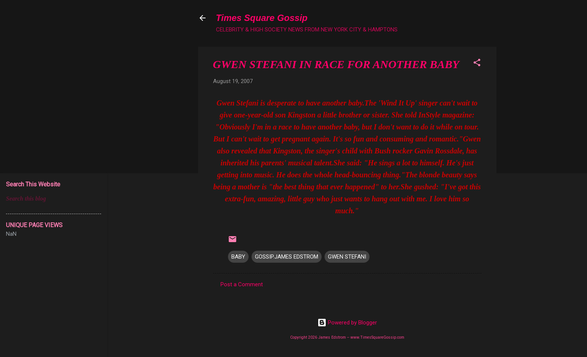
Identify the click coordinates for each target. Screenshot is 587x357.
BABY (238, 256)
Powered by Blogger (347, 322)
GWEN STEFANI (347, 256)
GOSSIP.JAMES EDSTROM (286, 256)
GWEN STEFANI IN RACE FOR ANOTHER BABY (336, 64)
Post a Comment (241, 284)
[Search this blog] (53, 199)
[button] (476, 64)
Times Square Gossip (262, 18)
